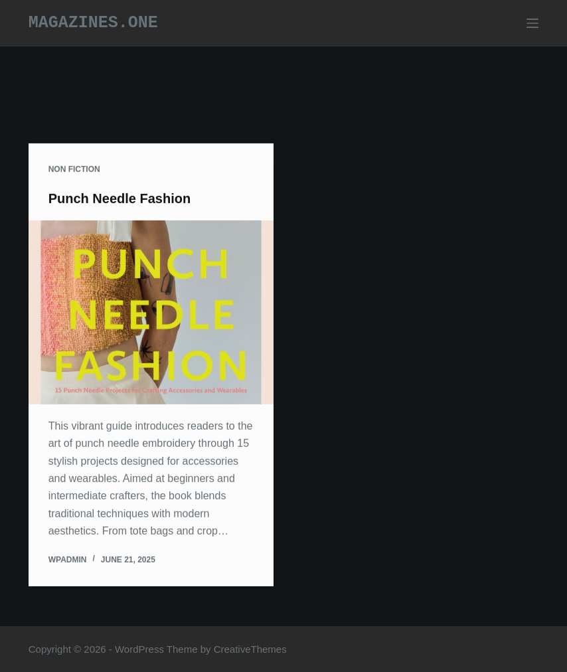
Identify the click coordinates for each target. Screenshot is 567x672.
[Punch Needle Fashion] (151, 313)
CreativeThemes (250, 649)
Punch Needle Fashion (119, 199)
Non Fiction (74, 170)
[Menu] (532, 23)
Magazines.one (93, 22)
